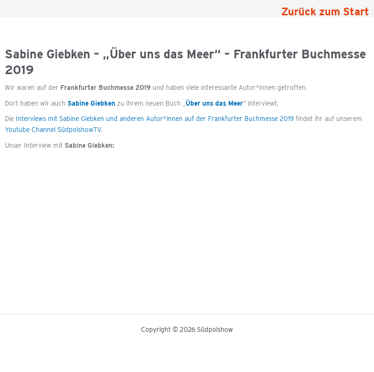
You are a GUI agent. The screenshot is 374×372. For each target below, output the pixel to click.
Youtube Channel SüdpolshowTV (53, 129)
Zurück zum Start (325, 11)
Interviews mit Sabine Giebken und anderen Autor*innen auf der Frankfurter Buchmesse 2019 (155, 118)
